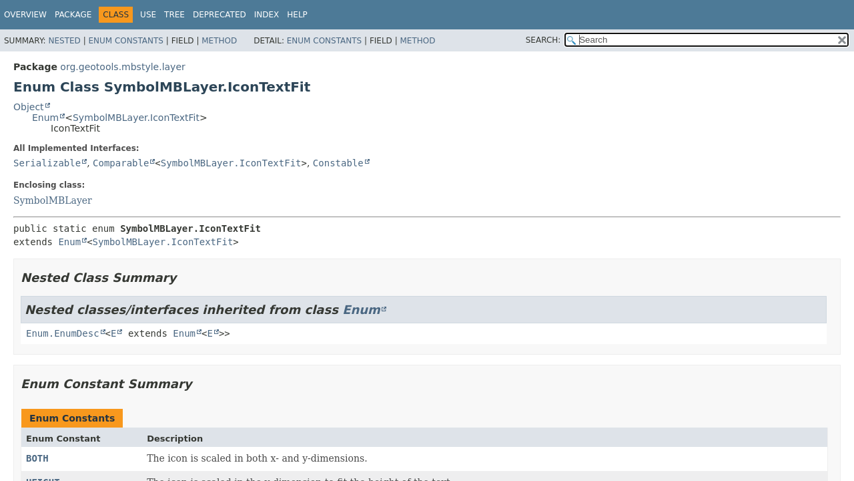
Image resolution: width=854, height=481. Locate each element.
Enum (45, 117)
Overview (25, 14)
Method (219, 40)
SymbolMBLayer (52, 200)
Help (297, 14)
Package (73, 14)
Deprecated (219, 14)
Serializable (47, 163)
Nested (64, 40)
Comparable (121, 163)
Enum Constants (125, 40)
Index (267, 14)
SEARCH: (543, 40)
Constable (338, 163)
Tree (174, 14)
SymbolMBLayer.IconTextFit (136, 117)
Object (28, 107)
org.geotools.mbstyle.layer (122, 66)
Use (148, 14)
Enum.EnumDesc (62, 333)
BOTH (37, 458)
